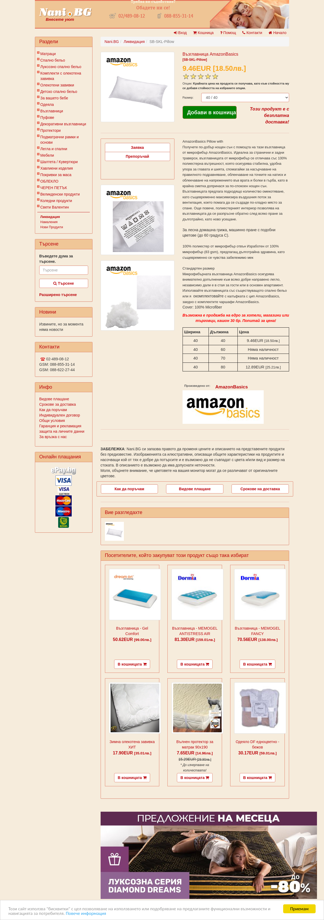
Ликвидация (50, 217)
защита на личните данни (61, 431)
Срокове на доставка (260, 489)
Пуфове (47, 117)
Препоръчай (137, 156)
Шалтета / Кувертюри (59, 162)
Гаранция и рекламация (60, 426)
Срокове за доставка (57, 404)
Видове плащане (54, 399)
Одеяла (47, 104)
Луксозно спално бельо (60, 67)
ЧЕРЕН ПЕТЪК (53, 188)
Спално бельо (52, 60)
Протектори (50, 130)
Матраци (48, 54)
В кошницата (132, 664)
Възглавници (51, 111)
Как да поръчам (53, 410)
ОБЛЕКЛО (49, 181)
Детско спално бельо (58, 91)
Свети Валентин (54, 207)
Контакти (252, 33)
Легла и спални (53, 149)
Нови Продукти (51, 227)
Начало (277, 33)
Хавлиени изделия (56, 168)
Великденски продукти (60, 194)
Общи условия (52, 420)
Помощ (228, 33)
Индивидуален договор (59, 415)
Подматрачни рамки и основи (59, 140)
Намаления (49, 222)
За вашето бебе (54, 98)
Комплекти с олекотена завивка (60, 76)
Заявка (137, 147)
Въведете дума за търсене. (56, 259)
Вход (180, 33)
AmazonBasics (231, 387)
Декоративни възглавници (63, 124)
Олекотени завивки (57, 85)
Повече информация (86, 914)
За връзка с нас (53, 437)
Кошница (203, 33)
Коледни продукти (56, 201)
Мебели (47, 155)
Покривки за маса (55, 175)
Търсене (63, 283)
